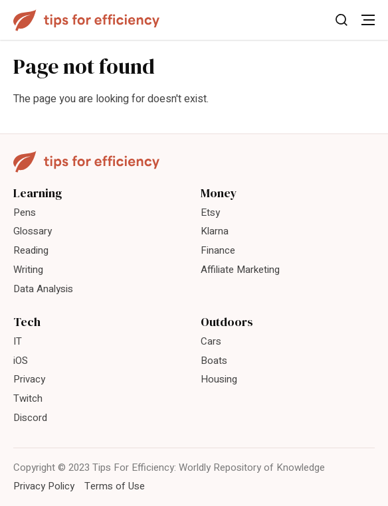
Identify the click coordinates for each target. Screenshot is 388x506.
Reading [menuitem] (30, 250)
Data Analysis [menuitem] (43, 289)
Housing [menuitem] (219, 379)
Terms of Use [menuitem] (114, 486)
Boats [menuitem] (214, 360)
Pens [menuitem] (24, 212)
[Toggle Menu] (368, 20)
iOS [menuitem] (20, 360)
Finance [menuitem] (218, 250)
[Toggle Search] (341, 20)
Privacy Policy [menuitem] (43, 486)
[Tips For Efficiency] (86, 20)
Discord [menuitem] (30, 417)
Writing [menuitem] (28, 269)
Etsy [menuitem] (210, 212)
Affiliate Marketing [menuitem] (240, 269)
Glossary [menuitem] (32, 231)
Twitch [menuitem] (28, 398)
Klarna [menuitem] (215, 231)
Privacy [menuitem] (29, 379)
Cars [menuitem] (211, 341)
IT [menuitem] (17, 341)
